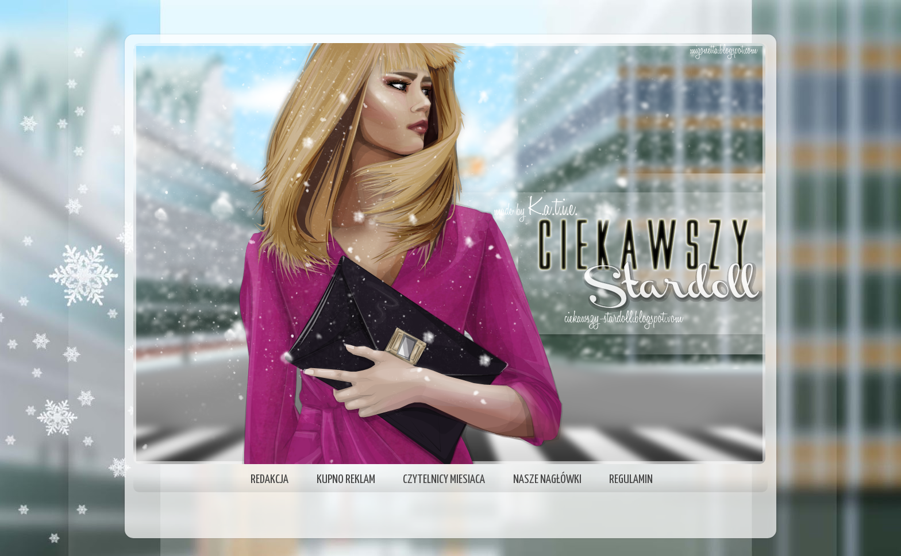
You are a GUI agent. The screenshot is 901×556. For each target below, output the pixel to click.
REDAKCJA (269, 479)
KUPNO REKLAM (346, 479)
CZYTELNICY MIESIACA (444, 479)
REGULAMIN (631, 479)
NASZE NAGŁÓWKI (547, 479)
